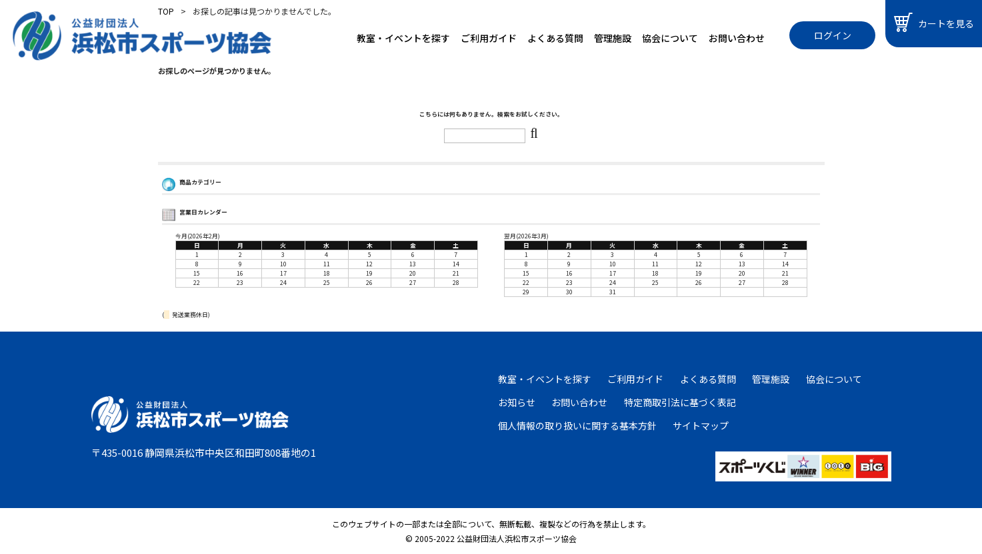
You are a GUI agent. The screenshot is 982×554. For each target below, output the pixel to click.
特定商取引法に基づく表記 (680, 402)
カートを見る (934, 22)
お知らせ (516, 402)
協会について (670, 38)
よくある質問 (555, 38)
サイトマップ (701, 425)
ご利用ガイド (489, 38)
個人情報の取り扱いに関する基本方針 (577, 425)
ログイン (832, 35)
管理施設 (612, 38)
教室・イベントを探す (403, 38)
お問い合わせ (737, 38)
